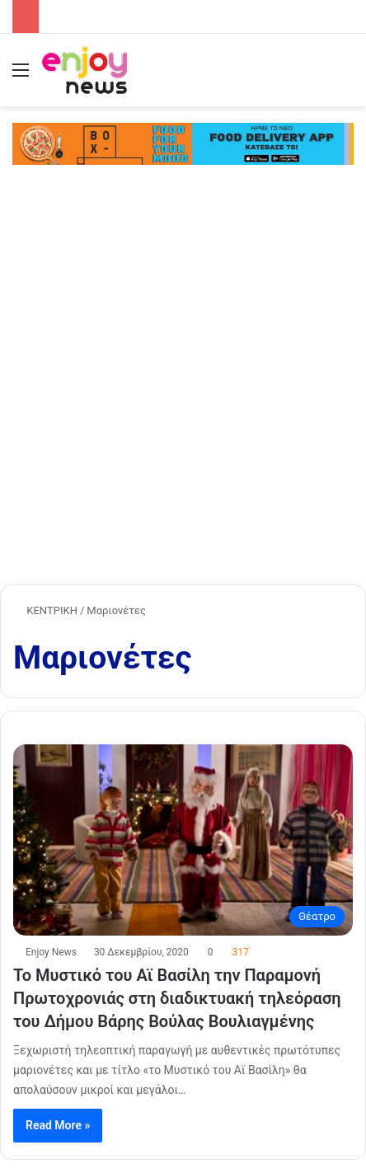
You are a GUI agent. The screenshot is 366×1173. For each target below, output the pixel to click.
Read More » (58, 1125)
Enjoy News (51, 952)
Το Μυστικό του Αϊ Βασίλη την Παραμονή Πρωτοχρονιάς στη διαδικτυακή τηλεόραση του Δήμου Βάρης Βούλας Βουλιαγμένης (177, 998)
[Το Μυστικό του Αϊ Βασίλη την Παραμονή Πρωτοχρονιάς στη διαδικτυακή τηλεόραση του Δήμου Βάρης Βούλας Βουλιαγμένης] (183, 840)
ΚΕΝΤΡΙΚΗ (45, 610)
